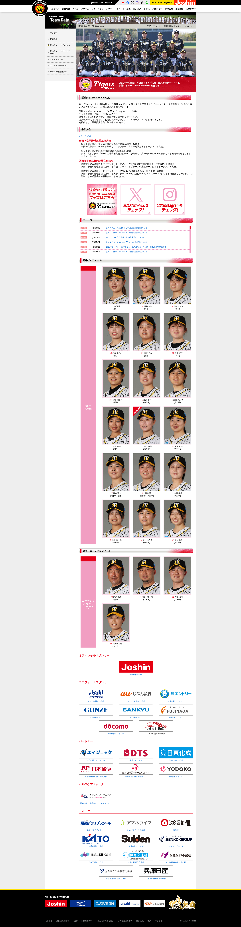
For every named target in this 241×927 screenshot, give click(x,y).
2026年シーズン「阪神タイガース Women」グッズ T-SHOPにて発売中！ (136, 247)
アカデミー (54, 33)
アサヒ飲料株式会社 (96, 701)
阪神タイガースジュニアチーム (60, 52)
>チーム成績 (85, 136)
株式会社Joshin (136, 674)
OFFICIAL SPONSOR (57, 896)
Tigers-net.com (96, 3)
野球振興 (53, 39)
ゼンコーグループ (175, 846)
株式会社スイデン (135, 846)
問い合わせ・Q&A (143, 921)
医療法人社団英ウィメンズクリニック (96, 803)
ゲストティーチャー (58, 65)
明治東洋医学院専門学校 (116, 878)
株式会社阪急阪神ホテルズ (136, 776)
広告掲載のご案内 (125, 921)
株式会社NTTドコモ (116, 734)
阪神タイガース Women (60, 45)
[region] (136, 239)
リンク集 (158, 921)
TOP (149, 26)
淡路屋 (176, 830)
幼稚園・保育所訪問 (58, 72)
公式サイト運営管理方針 (83, 921)
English (108, 3)
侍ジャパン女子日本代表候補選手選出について (125, 237)
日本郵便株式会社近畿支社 (96, 776)
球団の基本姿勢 (62, 921)
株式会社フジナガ (175, 717)
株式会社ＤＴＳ (135, 760)
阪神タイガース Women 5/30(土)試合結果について (126, 233)
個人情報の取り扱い (105, 921)
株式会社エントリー (176, 701)
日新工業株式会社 (96, 862)
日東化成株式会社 (175, 760)
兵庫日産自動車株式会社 (156, 878)
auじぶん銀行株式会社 (135, 701)
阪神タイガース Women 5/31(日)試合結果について (126, 228)
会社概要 (49, 921)
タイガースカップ (57, 59)
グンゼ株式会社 (95, 717)
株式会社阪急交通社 (136, 862)
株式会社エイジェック (96, 760)
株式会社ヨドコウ (175, 776)
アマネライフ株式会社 (136, 830)
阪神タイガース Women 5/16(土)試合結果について (126, 252)
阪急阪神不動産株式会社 (176, 862)
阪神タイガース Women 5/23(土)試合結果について (126, 242)
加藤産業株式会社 (96, 846)
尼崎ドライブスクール (96, 830)
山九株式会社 (135, 717)
